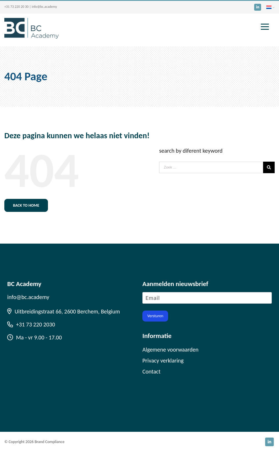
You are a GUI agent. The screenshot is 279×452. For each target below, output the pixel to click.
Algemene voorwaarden (170, 349)
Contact (151, 371)
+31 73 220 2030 (31, 324)
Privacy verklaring (163, 360)
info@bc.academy (44, 7)
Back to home (26, 205)
